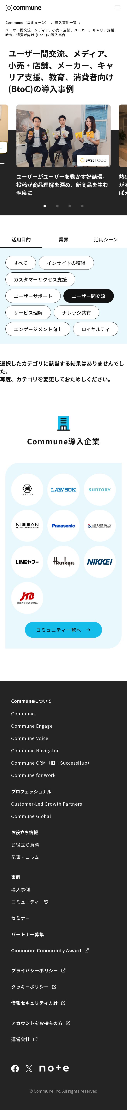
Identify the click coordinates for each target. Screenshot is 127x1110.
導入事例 (20, 889)
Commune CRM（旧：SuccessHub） (51, 762)
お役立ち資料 (25, 844)
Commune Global (31, 816)
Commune (23, 713)
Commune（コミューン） (27, 22)
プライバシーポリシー (34, 970)
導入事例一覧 (66, 22)
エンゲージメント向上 (38, 329)
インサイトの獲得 (66, 263)
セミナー (20, 918)
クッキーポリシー (30, 986)
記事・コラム (25, 857)
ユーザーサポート (33, 296)
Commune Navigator (35, 750)
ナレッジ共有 (76, 312)
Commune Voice (29, 738)
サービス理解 (28, 312)
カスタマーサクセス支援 (40, 279)
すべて (21, 263)
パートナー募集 (27, 934)
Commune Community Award (46, 950)
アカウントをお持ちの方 (37, 1023)
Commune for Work (33, 775)
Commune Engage (32, 725)
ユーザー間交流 (89, 296)
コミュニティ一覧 (29, 901)
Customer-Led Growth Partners (46, 803)
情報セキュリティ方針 (34, 1003)
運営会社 (20, 1039)
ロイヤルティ (95, 329)
